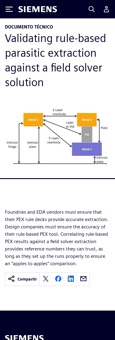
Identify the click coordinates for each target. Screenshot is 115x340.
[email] (83, 279)
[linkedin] (71, 279)
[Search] (92, 9)
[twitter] (46, 279)
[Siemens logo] (37, 9)
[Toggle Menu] (9, 9)
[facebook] (58, 279)
